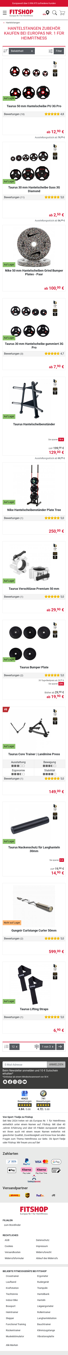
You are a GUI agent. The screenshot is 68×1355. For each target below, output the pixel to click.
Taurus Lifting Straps (34, 1009)
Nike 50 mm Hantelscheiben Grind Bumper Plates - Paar (34, 272)
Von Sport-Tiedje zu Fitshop (18, 1117)
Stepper (10, 1318)
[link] (5, 1082)
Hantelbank (43, 1294)
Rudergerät (43, 1282)
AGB (7, 1240)
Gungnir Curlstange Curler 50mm (34, 930)
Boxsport (10, 1306)
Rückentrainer (13, 1330)
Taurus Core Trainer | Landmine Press (34, 754)
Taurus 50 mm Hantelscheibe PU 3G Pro (34, 106)
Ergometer (42, 1276)
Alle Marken (12, 1345)
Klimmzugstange (46, 1330)
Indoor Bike (12, 1300)
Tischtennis (12, 1294)
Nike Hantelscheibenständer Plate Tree (34, 510)
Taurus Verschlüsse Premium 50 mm (34, 588)
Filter (59, 51)
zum (12, 1225)
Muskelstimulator (15, 1336)
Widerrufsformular (14, 1258)
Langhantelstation (47, 1318)
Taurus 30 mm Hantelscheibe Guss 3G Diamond (34, 189)
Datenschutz (42, 1240)
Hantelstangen (13, 22)
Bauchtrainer (44, 1324)
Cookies (9, 1246)
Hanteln (41, 1300)
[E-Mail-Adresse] (25, 1064)
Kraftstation (12, 1288)
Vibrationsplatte (45, 1336)
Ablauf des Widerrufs (47, 1258)
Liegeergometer (45, 1306)
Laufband (11, 1282)
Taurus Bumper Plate (34, 667)
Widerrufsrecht (44, 1252)
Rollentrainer (43, 1312)
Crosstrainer (12, 1276)
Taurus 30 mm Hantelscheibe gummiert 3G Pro (34, 345)
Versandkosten (13, 1252)
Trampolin (42, 1288)
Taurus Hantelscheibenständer (34, 424)
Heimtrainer (12, 1312)
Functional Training (16, 1324)
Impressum (42, 1246)
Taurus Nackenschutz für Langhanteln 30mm (34, 849)
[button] (60, 1047)
